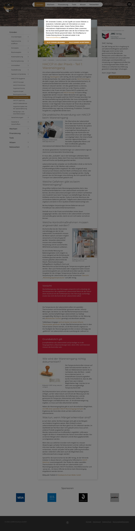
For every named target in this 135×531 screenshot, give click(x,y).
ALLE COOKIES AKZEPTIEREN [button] (79, 42)
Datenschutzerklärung (53, 37)
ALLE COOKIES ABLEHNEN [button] (56, 42)
